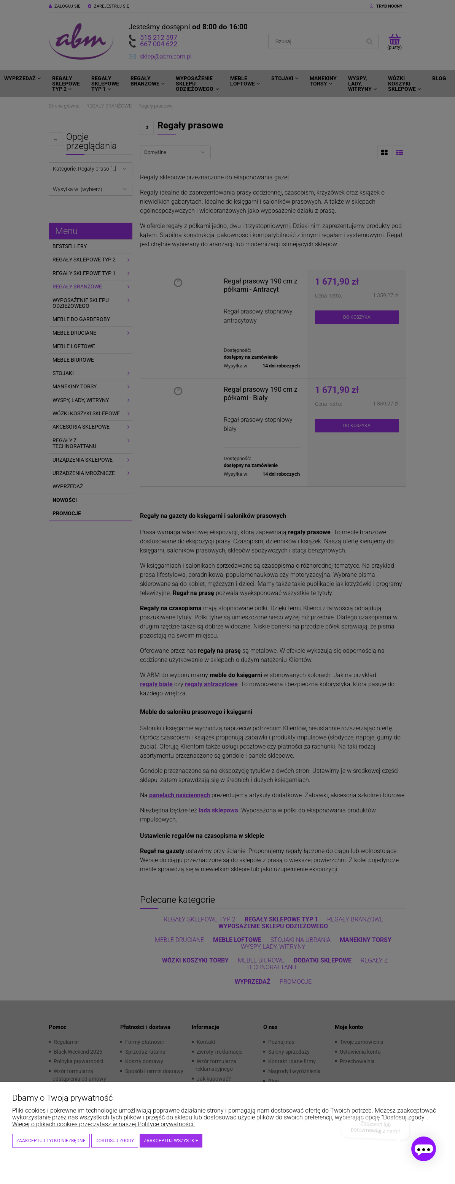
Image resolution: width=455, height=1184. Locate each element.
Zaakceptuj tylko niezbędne (51, 1140)
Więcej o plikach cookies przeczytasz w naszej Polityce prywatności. (103, 1124)
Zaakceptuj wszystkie (171, 1140)
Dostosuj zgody (114, 1140)
